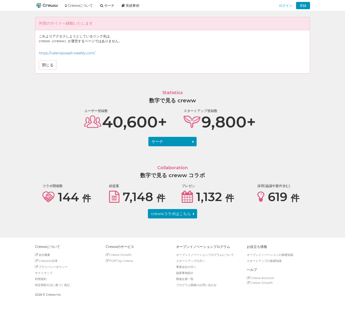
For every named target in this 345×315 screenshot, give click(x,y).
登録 (303, 5)
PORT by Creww (119, 261)
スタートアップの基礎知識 (264, 261)
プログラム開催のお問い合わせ (196, 285)
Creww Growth (118, 255)
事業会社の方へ (186, 267)
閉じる (48, 65)
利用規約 (41, 279)
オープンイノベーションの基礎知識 (270, 255)
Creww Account (260, 278)
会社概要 (42, 255)
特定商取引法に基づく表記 (52, 285)
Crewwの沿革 (46, 261)
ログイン (285, 5)
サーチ (157, 141)
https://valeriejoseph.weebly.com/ (67, 53)
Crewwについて (79, 5)
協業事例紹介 (184, 273)
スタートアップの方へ (190, 261)
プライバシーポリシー (51, 267)
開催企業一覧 (184, 279)
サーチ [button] (107, 5)
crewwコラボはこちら (171, 213)
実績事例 (130, 5)
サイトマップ (43, 273)
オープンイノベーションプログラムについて (205, 255)
